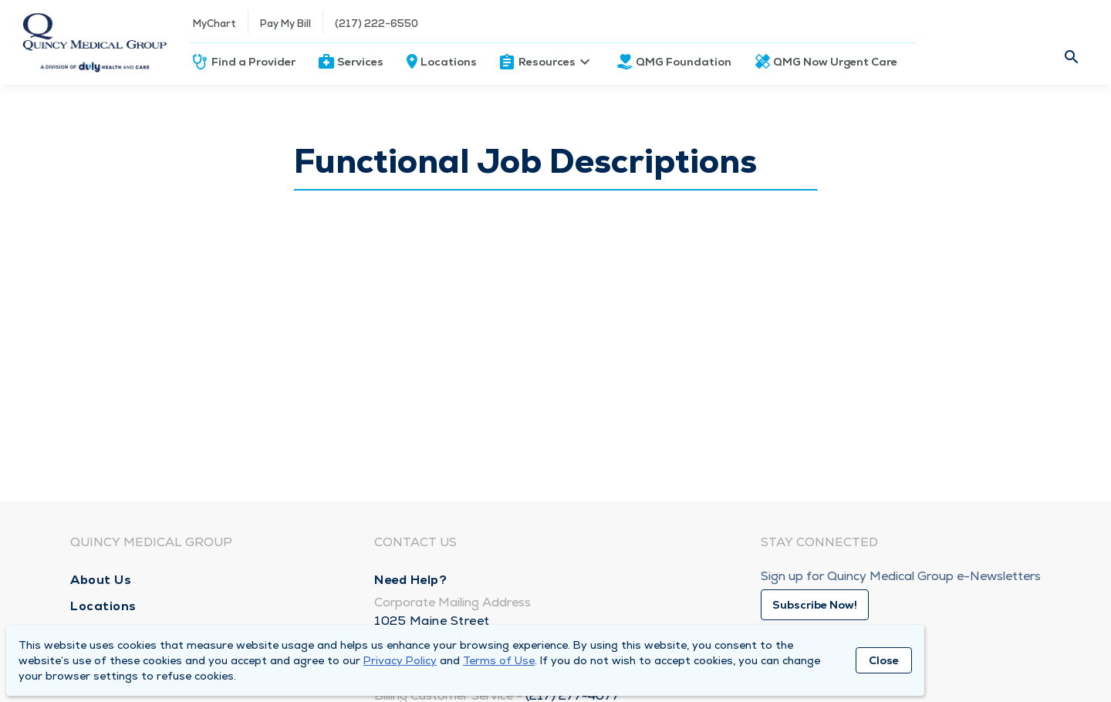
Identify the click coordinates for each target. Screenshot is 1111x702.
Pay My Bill (285, 23)
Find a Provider (253, 62)
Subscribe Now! (814, 605)
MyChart (214, 23)
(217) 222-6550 (376, 23)
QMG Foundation (683, 62)
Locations (448, 62)
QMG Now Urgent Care (835, 62)
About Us (100, 580)
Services (360, 62)
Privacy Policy (400, 660)
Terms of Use (499, 660)
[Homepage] (94, 42)
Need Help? (410, 580)
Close (884, 660)
